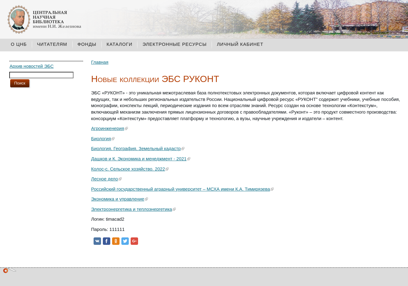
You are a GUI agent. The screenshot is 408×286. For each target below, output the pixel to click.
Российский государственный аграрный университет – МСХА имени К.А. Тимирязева (180, 189)
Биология (101, 138)
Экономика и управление (117, 199)
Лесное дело (104, 178)
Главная (99, 62)
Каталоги (119, 44)
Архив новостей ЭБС (32, 66)
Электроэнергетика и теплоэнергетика (131, 209)
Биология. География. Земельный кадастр (136, 148)
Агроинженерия (107, 128)
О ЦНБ (19, 44)
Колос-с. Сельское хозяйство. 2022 (128, 169)
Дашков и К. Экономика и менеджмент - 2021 (139, 158)
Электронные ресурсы (174, 44)
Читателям (52, 44)
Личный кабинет (240, 44)
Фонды (87, 44)
